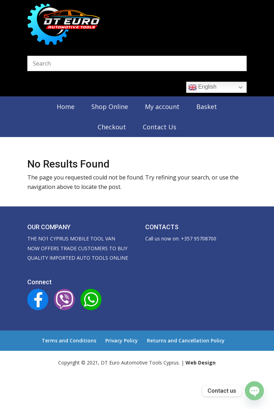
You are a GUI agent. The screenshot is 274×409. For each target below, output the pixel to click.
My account (162, 106)
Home (66, 106)
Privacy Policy (121, 340)
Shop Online (109, 106)
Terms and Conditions (69, 340)
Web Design (200, 362)
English (202, 87)
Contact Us (159, 127)
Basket (206, 106)
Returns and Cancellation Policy (186, 340)
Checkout (112, 127)
